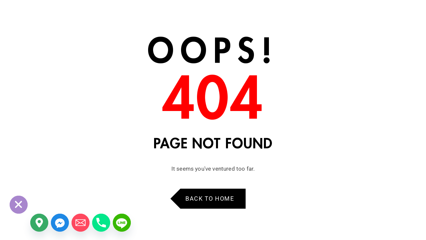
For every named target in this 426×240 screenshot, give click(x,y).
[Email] (81, 223)
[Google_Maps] (39, 223)
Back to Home (209, 198)
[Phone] (101, 223)
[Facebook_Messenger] (60, 223)
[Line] (122, 223)
